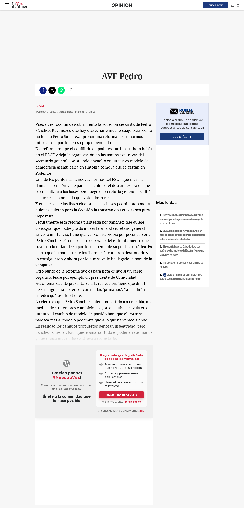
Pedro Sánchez (54, 426)
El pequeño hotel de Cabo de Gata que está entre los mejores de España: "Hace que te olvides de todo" (182, 201)
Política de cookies (83, 478)
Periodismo (68, 426)
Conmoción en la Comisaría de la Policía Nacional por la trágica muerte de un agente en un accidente (181, 169)
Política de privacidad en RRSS (139, 478)
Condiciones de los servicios (108, 478)
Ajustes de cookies (88, 484)
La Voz (39, 106)
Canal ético (71, 484)
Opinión (121, 5)
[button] (7, 5)
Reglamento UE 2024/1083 (50, 484)
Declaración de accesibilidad (114, 484)
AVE (77, 426)
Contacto (161, 478)
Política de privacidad (61, 478)
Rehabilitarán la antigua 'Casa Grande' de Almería (181, 215)
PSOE (43, 426)
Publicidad (174, 478)
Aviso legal (42, 478)
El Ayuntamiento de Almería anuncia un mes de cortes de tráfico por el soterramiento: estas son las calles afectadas (182, 185)
